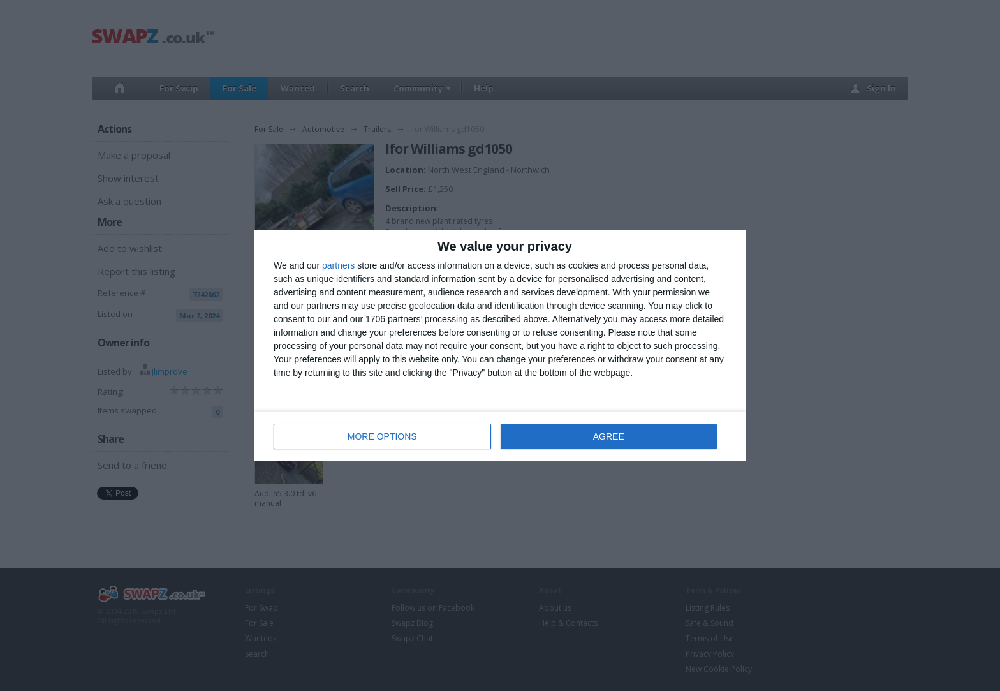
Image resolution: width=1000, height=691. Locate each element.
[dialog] (500, 345)
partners (338, 265)
